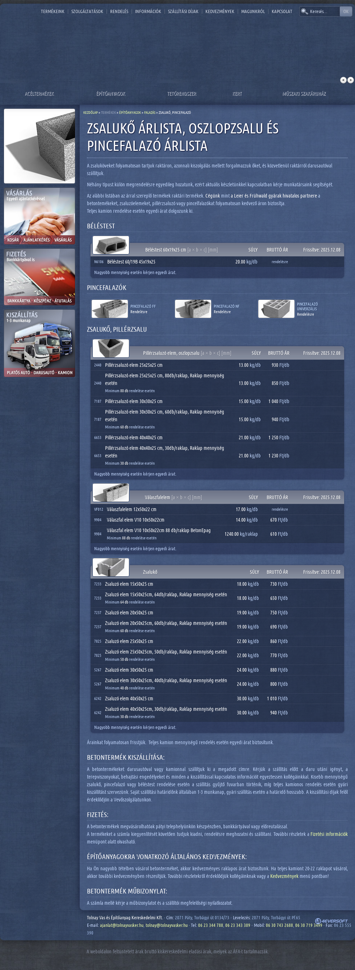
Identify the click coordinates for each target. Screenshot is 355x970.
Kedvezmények (219, 11)
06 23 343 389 (237, 925)
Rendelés (119, 11)
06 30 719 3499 (308, 925)
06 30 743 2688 (279, 925)
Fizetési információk (329, 834)
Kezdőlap (90, 112)
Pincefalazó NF (226, 306)
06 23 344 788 (210, 925)
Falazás (149, 112)
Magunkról (253, 11)
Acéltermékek (39, 93)
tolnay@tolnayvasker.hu (167, 925)
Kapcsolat (282, 11)
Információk (148, 11)
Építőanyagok (110, 93)
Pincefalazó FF (143, 306)
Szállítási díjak (183, 11)
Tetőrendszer (181, 93)
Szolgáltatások (87, 11)
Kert (237, 93)
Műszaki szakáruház (304, 93)
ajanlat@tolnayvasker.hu (121, 925)
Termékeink (52, 11)
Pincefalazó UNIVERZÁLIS (307, 306)
